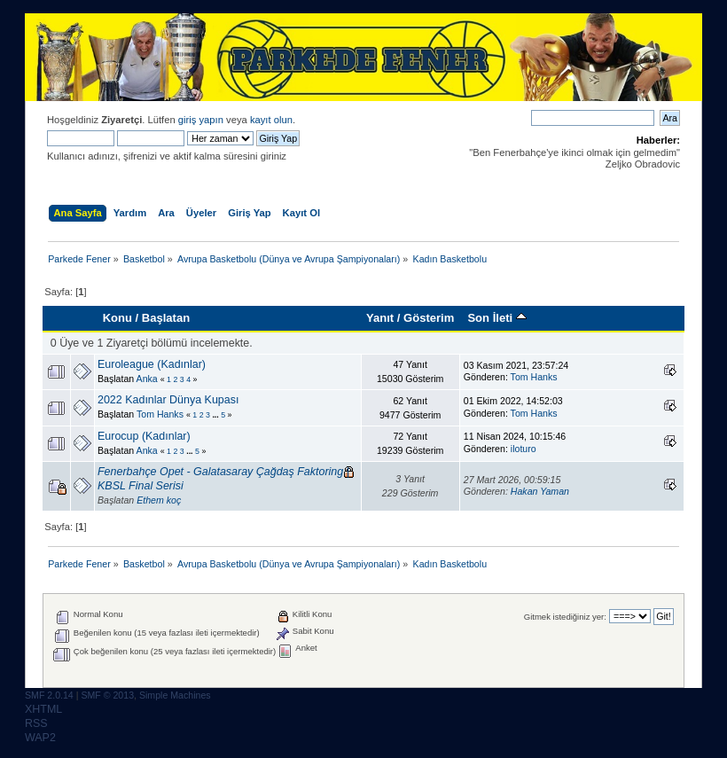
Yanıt (380, 317)
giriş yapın (200, 119)
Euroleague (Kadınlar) (152, 364)
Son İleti (496, 317)
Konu (117, 317)
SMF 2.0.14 (49, 695)
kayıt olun (271, 119)
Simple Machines (175, 695)
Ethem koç (159, 500)
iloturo (523, 448)
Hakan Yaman (540, 491)
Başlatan (166, 317)
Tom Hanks (534, 376)
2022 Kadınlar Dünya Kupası (168, 400)
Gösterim (428, 317)
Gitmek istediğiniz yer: (565, 616)
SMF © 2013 (107, 695)
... (216, 414)
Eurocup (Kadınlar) (144, 436)
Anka (147, 378)
